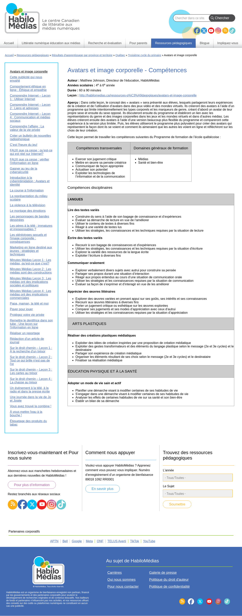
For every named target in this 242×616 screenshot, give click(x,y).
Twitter (204, 30)
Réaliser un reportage (25, 333)
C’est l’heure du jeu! (23, 144)
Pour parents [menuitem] (138, 43)
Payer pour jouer (21, 309)
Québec (120, 55)
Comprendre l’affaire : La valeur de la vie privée (27, 128)
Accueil (9, 55)
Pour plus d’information (32, 485)
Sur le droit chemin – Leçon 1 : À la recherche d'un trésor (31, 349)
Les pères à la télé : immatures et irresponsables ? (31, 227)
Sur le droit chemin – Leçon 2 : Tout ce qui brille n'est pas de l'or (31, 360)
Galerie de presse (163, 573)
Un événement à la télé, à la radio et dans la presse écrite (30, 389)
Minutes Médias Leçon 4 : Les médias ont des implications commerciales (30, 294)
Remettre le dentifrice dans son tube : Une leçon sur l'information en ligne (31, 324)
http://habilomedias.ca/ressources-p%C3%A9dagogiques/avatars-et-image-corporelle (138, 95)
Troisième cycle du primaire (144, 55)
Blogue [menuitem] (204, 43)
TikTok (232, 30)
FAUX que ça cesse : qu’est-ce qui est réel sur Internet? (31, 152)
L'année (168, 470)
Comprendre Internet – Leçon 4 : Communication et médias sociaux (30, 117)
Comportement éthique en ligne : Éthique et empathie (28, 88)
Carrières (114, 573)
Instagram (218, 30)
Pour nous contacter (123, 587)
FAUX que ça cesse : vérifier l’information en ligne (29, 161)
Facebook (197, 29)
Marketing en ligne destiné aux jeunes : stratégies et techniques (31, 251)
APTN (54, 541)
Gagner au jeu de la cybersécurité (23, 170)
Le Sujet (168, 486)
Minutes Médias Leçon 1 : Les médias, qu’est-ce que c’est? (30, 261)
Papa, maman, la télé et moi (29, 303)
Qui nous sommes (121, 580)
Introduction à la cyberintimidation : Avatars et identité (29, 181)
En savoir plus (103, 489)
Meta (89, 541)
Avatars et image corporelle (29, 71)
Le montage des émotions (28, 210)
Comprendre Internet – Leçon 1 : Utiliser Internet (30, 97)
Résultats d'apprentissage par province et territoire (82, 55)
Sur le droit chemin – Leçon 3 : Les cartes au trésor (31, 371)
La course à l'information (27, 190)
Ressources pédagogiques (33, 55)
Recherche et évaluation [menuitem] (105, 43)
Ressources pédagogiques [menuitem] (173, 43)
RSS (225, 30)
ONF (100, 541)
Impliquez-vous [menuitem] (227, 43)
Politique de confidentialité (169, 587)
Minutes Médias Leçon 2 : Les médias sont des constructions (31, 270)
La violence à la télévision (27, 205)
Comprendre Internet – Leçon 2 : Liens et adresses (30, 106)
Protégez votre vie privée (27, 314)
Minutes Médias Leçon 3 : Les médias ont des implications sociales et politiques (30, 282)
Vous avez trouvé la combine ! (30, 406)
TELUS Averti (117, 541)
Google (77, 541)
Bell (65, 541)
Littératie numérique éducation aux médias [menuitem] (51, 43)
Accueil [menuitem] (9, 43)
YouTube (211, 30)
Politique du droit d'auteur (169, 580)
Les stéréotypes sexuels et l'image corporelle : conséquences (28, 238)
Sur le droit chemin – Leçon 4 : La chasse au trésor (31, 380)
